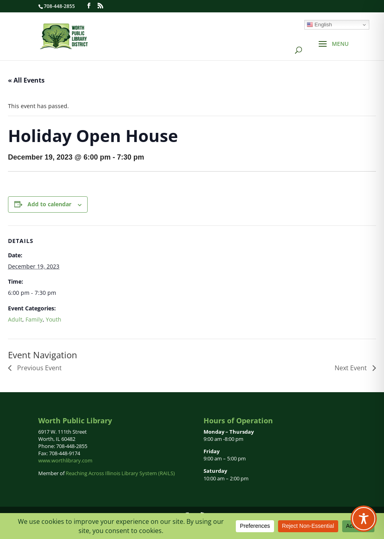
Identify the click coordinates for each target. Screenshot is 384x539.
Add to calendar (49, 204)
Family (34, 319)
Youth (53, 319)
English (319, 25)
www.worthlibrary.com (65, 460)
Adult (15, 319)
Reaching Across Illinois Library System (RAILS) (120, 473)
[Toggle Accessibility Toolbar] (363, 518)
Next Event (351, 367)
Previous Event (39, 367)
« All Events (26, 80)
